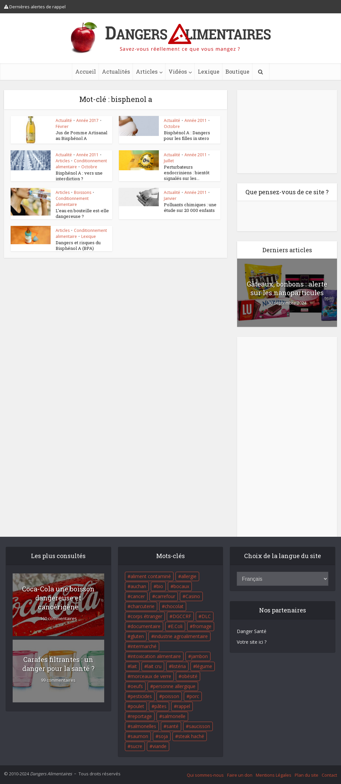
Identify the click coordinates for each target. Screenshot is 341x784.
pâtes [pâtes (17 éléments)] (161, 706)
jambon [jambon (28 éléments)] (199, 656)
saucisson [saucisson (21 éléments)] (199, 726)
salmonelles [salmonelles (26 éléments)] (143, 726)
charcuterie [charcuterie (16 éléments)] (143, 606)
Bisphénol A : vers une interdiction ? (79, 176)
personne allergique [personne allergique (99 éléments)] (174, 686)
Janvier (170, 198)
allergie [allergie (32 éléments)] (188, 576)
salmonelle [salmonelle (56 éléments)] (173, 716)
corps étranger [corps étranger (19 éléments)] (146, 616)
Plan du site (306, 775)
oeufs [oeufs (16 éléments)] (137, 686)
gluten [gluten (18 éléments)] (137, 636)
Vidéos (178, 71)
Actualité (64, 120)
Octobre (172, 126)
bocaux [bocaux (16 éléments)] (181, 586)
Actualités (116, 71)
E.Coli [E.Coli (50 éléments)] (176, 626)
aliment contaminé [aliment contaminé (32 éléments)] (151, 576)
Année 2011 (195, 120)
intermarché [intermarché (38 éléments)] (144, 646)
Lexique (208, 71)
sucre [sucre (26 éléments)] (136, 746)
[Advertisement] (287, 131)
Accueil (85, 71)
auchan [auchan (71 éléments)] (138, 586)
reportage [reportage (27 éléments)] (141, 716)
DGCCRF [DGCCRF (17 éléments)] (181, 616)
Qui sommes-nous (205, 775)
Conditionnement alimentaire (72, 201)
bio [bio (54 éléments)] (160, 586)
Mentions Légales (273, 775)
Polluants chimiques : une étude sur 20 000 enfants (190, 207)
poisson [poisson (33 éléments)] (170, 696)
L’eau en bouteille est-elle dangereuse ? (82, 213)
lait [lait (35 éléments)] (134, 666)
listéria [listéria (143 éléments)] (179, 666)
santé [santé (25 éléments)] (172, 726)
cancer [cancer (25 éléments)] (138, 596)
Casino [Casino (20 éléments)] (192, 596)
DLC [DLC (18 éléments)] (206, 616)
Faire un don (239, 775)
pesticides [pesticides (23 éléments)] (141, 696)
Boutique (237, 71)
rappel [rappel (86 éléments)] (183, 706)
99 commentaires (58, 680)
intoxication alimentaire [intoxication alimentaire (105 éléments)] (156, 656)
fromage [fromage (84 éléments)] (202, 626)
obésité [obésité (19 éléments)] (189, 676)
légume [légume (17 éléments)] (204, 666)
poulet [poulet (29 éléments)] (137, 706)
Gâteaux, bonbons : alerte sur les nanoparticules (287, 288)
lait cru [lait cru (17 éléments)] (154, 666)
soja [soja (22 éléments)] (163, 736)
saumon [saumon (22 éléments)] (139, 736)
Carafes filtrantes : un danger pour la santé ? (58, 664)
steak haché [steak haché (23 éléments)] (191, 736)
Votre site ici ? (251, 642)
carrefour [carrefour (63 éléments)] (165, 596)
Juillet (169, 161)
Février (62, 126)
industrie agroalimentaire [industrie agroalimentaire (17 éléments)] (181, 636)
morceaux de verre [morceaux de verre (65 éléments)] (151, 676)
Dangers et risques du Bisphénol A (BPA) (78, 245)
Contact (329, 775)
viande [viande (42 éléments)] (160, 746)
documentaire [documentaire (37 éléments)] (146, 626)
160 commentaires (58, 618)
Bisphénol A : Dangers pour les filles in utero (187, 135)
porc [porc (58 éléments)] (194, 696)
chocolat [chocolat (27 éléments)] (174, 606)
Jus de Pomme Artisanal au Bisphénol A (81, 135)
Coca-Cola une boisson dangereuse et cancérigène (58, 597)
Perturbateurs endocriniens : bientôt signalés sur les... (186, 172)
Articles (147, 71)
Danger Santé (251, 631)
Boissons (82, 192)
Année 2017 (87, 120)
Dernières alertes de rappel (35, 7)
